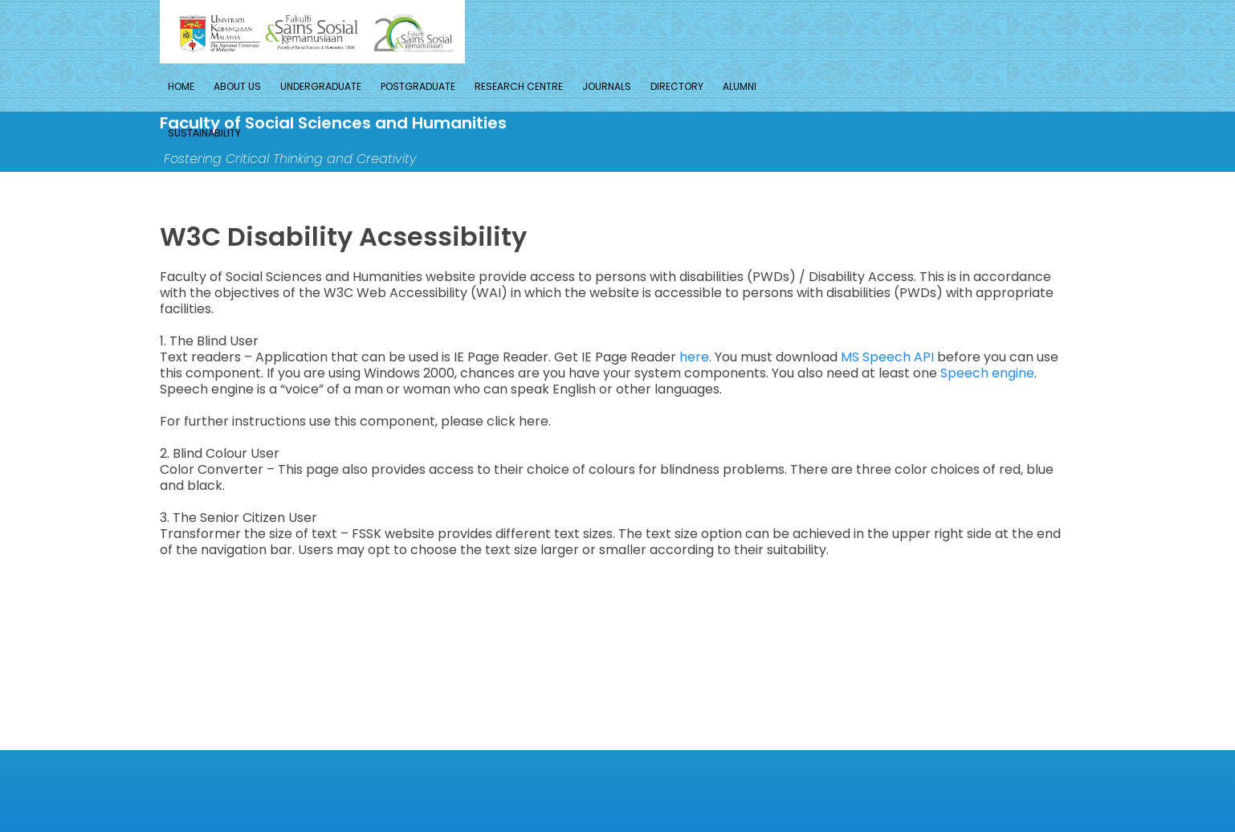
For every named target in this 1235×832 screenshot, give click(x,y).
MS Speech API (887, 357)
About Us (237, 86)
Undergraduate (320, 86)
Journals (606, 86)
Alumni (739, 86)
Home (181, 86)
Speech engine (987, 373)
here (694, 357)
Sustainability (204, 133)
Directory (676, 86)
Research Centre (519, 86)
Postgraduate (418, 86)
